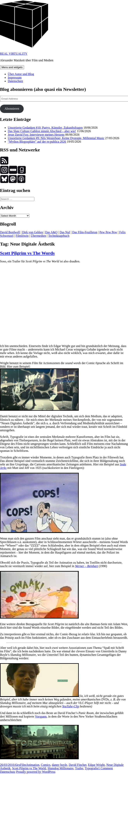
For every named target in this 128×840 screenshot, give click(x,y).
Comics (45, 764)
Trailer (79, 768)
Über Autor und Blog (21, 74)
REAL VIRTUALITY (13, 53)
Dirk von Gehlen (32, 232)
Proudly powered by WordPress (35, 771)
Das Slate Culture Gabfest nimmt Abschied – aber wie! (42, 131)
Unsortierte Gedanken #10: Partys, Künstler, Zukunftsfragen (45, 127)
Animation (32, 764)
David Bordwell (10, 232)
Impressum (15, 77)
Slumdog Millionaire (61, 768)
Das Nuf (65, 232)
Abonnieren (11, 108)
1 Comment (105, 768)
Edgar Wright (96, 764)
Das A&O (51, 232)
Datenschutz (15, 81)
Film (23, 764)
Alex (17, 764)
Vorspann (41, 716)
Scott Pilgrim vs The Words (27, 253)
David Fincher (77, 764)
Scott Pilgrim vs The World (29, 768)
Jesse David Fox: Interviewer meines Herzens (36, 134)
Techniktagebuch (58, 235)
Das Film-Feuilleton (84, 232)
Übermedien (38, 235)
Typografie (91, 768)
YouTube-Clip (70, 706)
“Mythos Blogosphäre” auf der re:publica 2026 (37, 141)
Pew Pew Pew (108, 232)
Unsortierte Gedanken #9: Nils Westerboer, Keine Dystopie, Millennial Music (56, 138)
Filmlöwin (22, 235)
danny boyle (59, 764)
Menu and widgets (12, 67)
